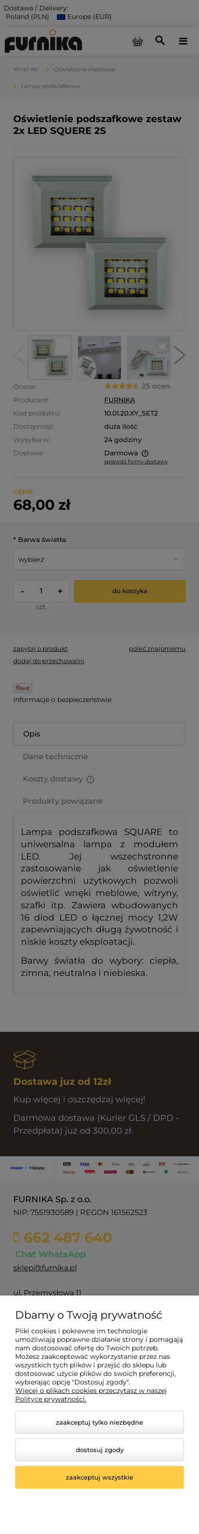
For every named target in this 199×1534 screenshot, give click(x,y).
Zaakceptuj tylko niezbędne (99, 1422)
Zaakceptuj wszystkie (99, 1477)
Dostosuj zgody (100, 1450)
